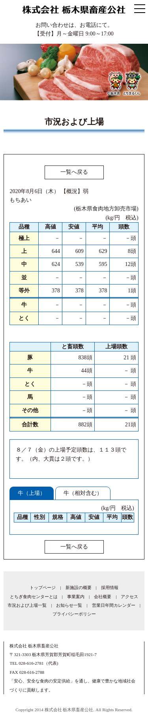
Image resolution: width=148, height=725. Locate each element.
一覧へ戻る (74, 172)
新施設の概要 (79, 587)
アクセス (129, 596)
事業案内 (75, 596)
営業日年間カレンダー (113, 605)
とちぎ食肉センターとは (34, 596)
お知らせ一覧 (69, 605)
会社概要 (102, 596)
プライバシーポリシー (74, 614)
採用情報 (109, 587)
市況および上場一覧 (27, 605)
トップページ (43, 587)
